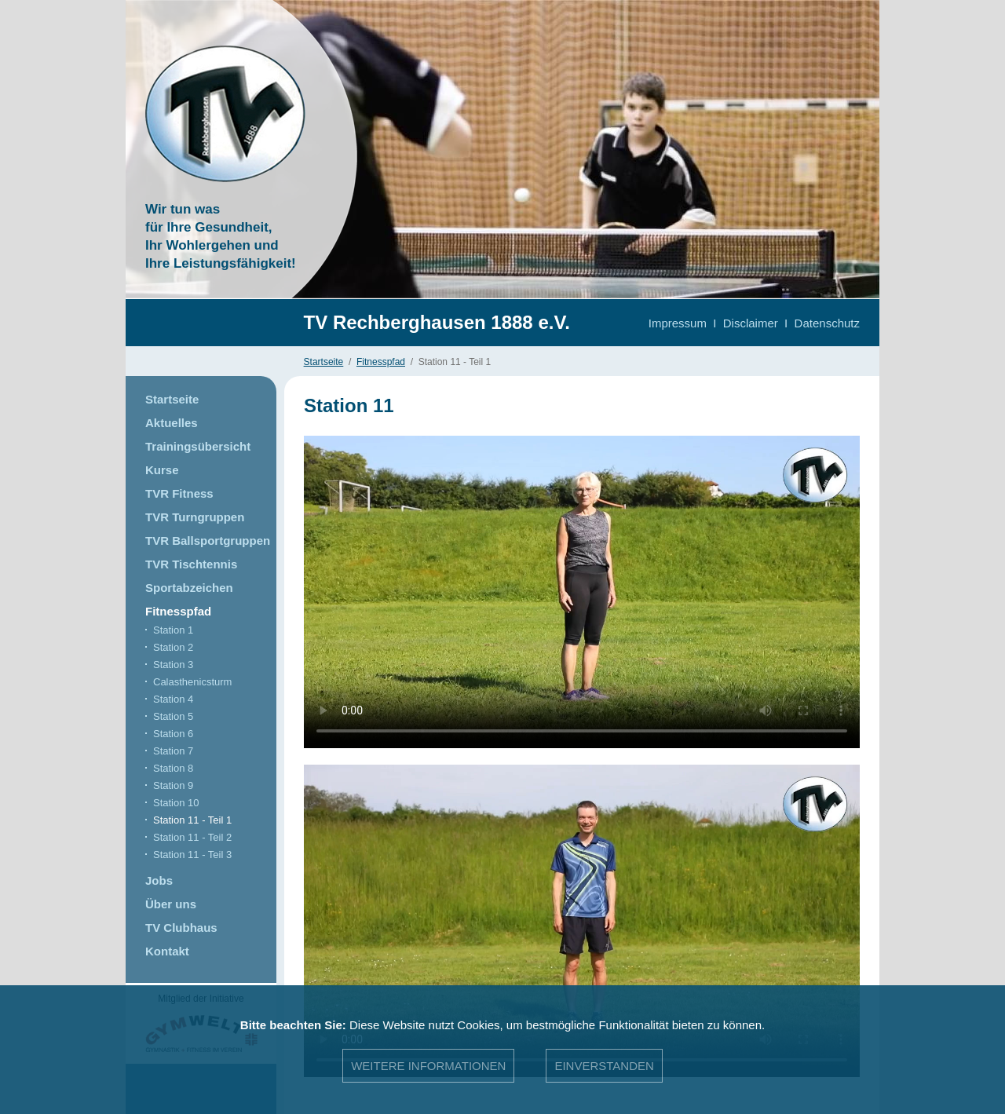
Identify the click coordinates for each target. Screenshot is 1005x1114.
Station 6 (173, 734)
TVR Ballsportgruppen (207, 540)
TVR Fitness (179, 493)
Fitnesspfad (380, 361)
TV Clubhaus (181, 927)
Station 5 (173, 716)
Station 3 (173, 664)
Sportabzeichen (189, 587)
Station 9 (173, 785)
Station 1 (173, 630)
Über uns (170, 904)
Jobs (159, 880)
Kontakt (167, 951)
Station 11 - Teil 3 (192, 854)
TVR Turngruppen (194, 517)
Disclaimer (750, 323)
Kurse (162, 470)
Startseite (324, 361)
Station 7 (173, 751)
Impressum (678, 323)
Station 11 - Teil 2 (192, 837)
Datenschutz (827, 323)
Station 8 (173, 768)
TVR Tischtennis (191, 564)
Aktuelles (171, 422)
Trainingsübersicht (197, 446)
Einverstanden (603, 1065)
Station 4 (173, 699)
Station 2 (173, 647)
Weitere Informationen (428, 1065)
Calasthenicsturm (192, 682)
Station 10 (176, 803)
